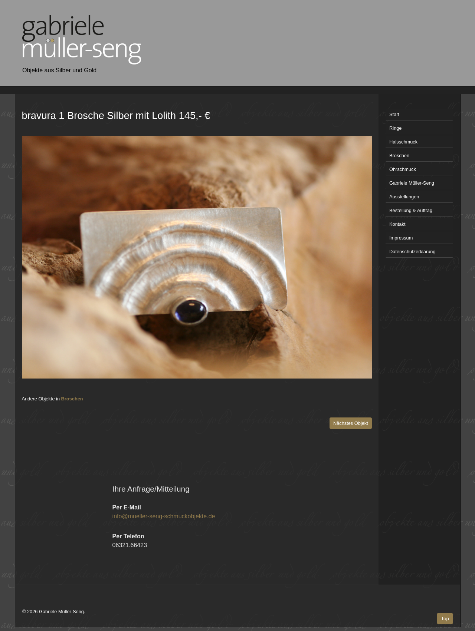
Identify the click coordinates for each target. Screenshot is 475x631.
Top (445, 618)
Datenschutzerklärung (412, 251)
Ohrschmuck (402, 169)
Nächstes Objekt (350, 423)
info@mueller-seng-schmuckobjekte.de (163, 516)
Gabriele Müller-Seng (411, 183)
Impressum (401, 238)
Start (394, 114)
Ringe (395, 128)
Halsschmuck (403, 142)
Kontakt (397, 224)
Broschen (72, 399)
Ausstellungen (404, 196)
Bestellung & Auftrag (410, 210)
